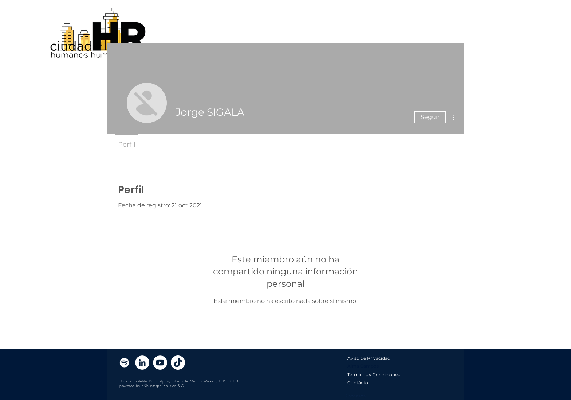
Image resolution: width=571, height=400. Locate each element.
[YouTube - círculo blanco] (160, 362)
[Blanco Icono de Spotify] (124, 362)
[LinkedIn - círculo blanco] (142, 362)
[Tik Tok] (178, 362)
